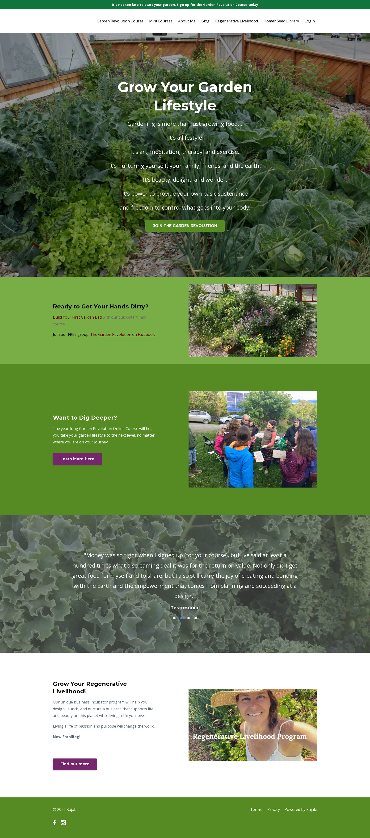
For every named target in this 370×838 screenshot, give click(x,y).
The (122, 334)
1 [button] (174, 618)
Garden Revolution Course (120, 21)
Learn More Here (77, 459)
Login (310, 21)
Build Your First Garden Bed (77, 317)
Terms (256, 809)
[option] (185, 577)
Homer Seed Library (281, 21)
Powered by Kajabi (301, 809)
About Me (187, 21)
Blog (205, 21)
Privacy (273, 809)
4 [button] (195, 618)
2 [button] (181, 618)
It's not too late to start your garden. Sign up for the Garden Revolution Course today (185, 4)
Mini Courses (160, 21)
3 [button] (188, 618)
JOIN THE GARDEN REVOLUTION (185, 225)
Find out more (74, 764)
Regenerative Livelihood (236, 21)
